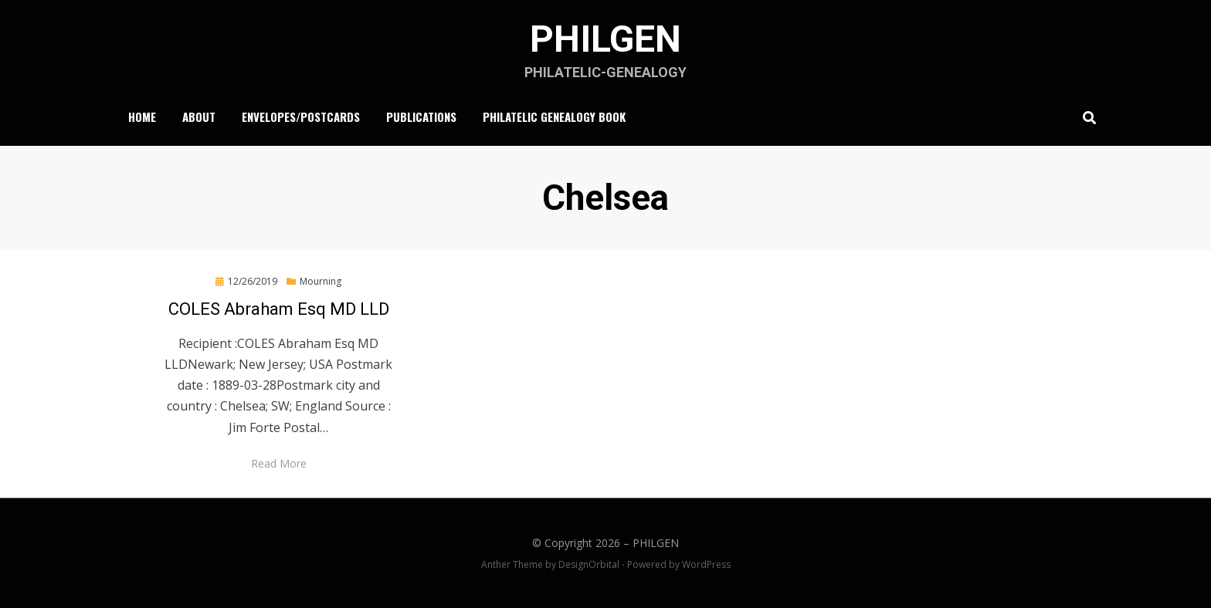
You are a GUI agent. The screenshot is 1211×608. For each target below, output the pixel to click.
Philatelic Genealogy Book (554, 116)
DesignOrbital (588, 564)
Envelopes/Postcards (301, 116)
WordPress (706, 564)
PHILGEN (605, 39)
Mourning (320, 281)
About (198, 116)
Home (142, 116)
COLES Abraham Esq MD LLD (278, 309)
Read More (279, 463)
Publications (421, 116)
